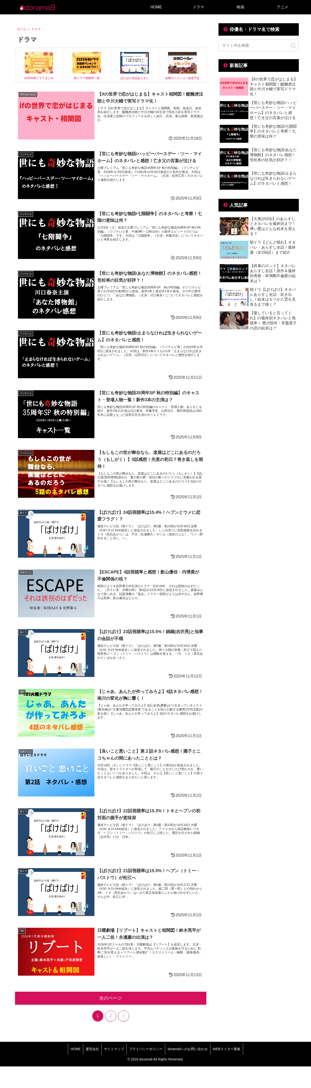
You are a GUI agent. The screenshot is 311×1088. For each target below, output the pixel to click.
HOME (76, 1049)
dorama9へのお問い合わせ (187, 1049)
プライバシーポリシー (146, 1049)
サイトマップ (114, 1049)
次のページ (110, 998)
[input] (258, 46)
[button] (293, 46)
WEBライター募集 (226, 1049)
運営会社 (92, 1049)
